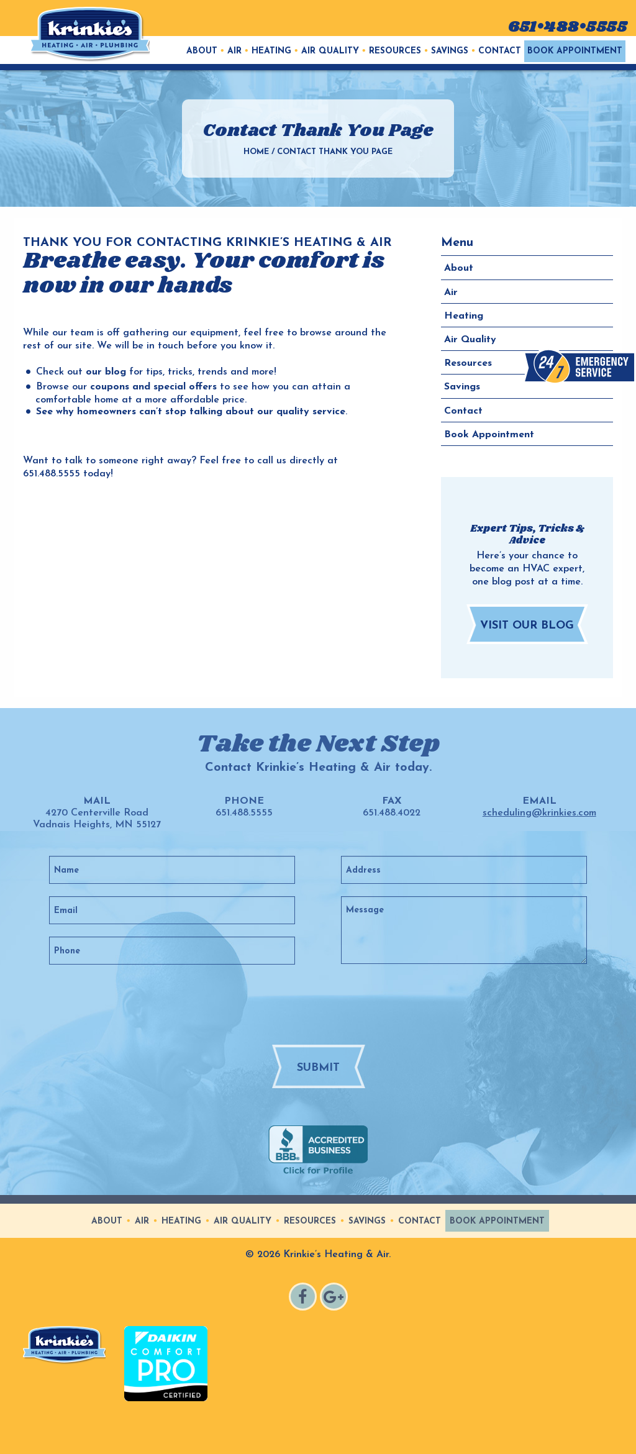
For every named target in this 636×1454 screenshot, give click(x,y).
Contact (499, 51)
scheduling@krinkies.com (539, 813)
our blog (106, 372)
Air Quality (330, 51)
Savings (449, 51)
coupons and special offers (153, 387)
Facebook (305, 1298)
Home (256, 152)
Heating (271, 51)
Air (234, 51)
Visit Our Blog (527, 626)
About (201, 51)
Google (336, 1298)
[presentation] (341, 1003)
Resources (395, 51)
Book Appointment (574, 51)
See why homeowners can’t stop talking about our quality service (190, 412)
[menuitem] (201, 51)
